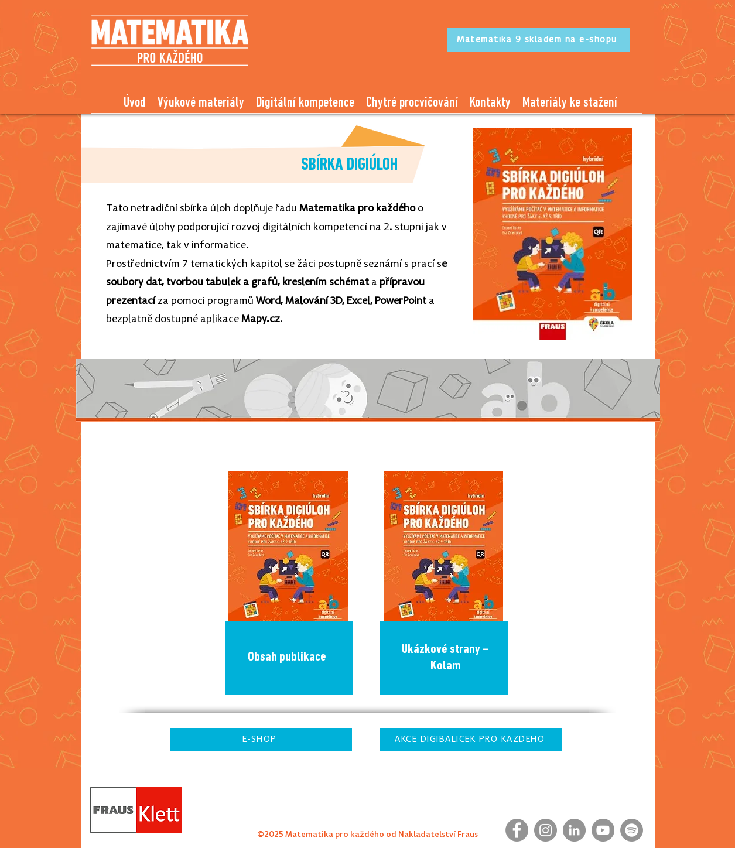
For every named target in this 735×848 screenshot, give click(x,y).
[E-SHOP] (261, 739)
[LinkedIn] (574, 830)
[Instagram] (545, 830)
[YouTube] (603, 830)
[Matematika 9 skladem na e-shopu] (538, 40)
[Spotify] (631, 830)
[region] (290, 585)
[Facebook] (516, 830)
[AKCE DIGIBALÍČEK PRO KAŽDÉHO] (471, 739)
